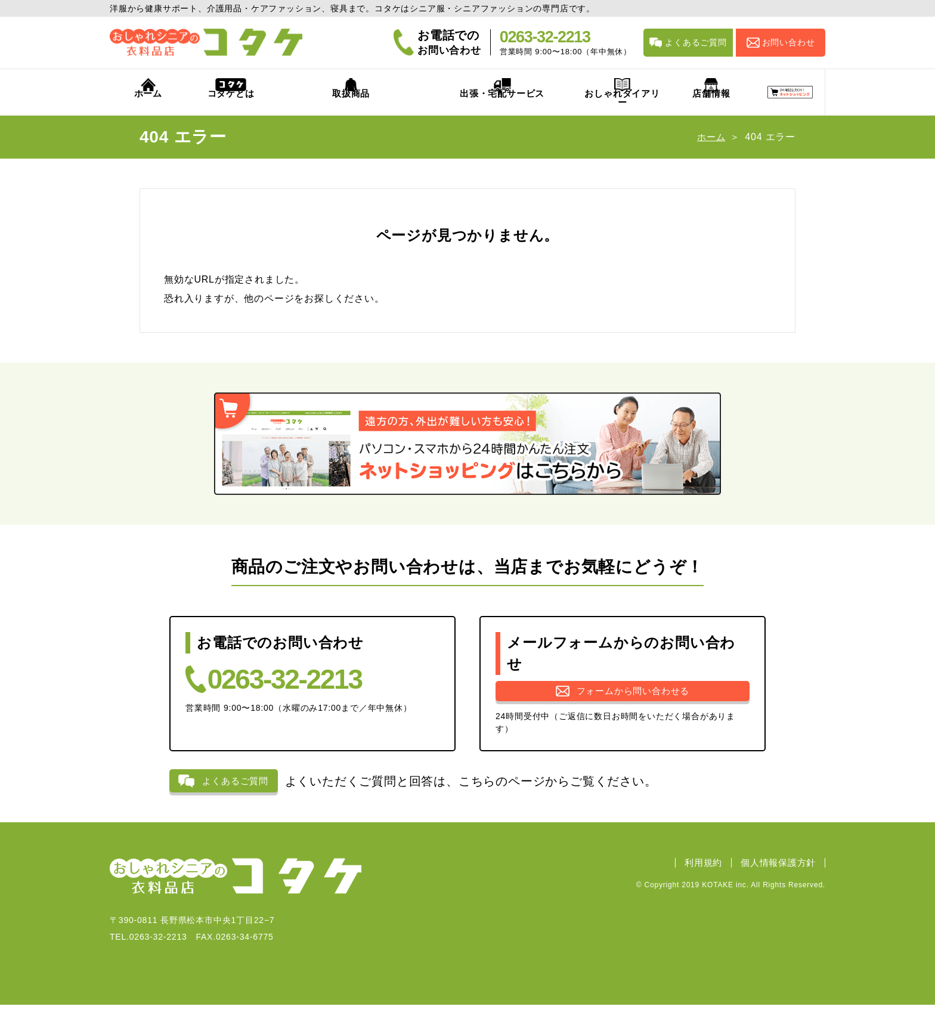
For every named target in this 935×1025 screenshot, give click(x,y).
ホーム (133, 106)
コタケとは (210, 106)
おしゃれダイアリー (532, 106)
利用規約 (695, 883)
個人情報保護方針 (775, 883)
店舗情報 (639, 106)
